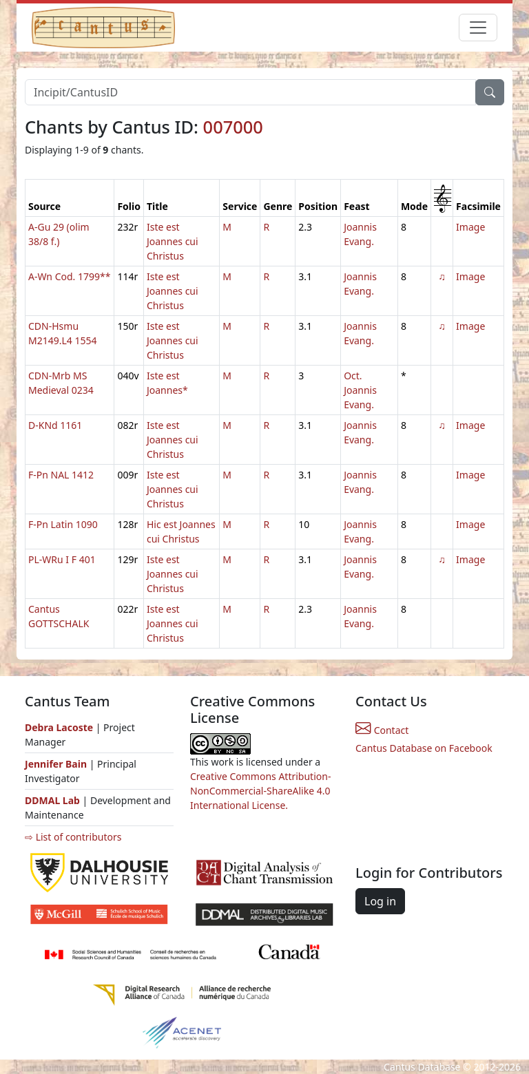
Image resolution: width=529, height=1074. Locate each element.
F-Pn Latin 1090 (63, 524)
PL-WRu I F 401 (62, 559)
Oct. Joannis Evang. (360, 390)
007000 (233, 126)
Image (470, 226)
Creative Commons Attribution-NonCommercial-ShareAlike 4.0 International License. (260, 791)
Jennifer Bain (57, 763)
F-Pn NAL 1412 (61, 474)
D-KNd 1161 (55, 425)
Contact (381, 730)
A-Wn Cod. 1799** (69, 276)
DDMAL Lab (52, 800)
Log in (380, 901)
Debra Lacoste (59, 727)
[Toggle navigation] (478, 27)
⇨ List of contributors (73, 836)
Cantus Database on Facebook (423, 748)
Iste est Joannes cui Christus (172, 241)
